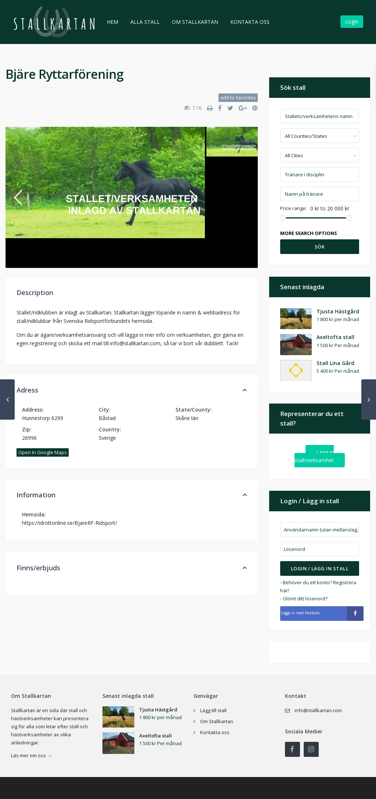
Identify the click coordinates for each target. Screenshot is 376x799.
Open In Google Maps (42, 452)
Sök (320, 246)
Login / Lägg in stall (320, 568)
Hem (112, 21)
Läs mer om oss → (31, 755)
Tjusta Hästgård (338, 311)
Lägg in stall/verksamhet (314, 456)
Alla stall (145, 21)
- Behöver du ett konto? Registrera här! (318, 586)
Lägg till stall (213, 710)
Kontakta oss (250, 21)
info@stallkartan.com (318, 710)
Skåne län (187, 418)
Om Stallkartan (195, 21)
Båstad (107, 418)
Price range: (293, 208)
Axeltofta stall (335, 337)
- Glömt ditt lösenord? (304, 598)
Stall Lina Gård (335, 363)
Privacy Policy (345, 788)
